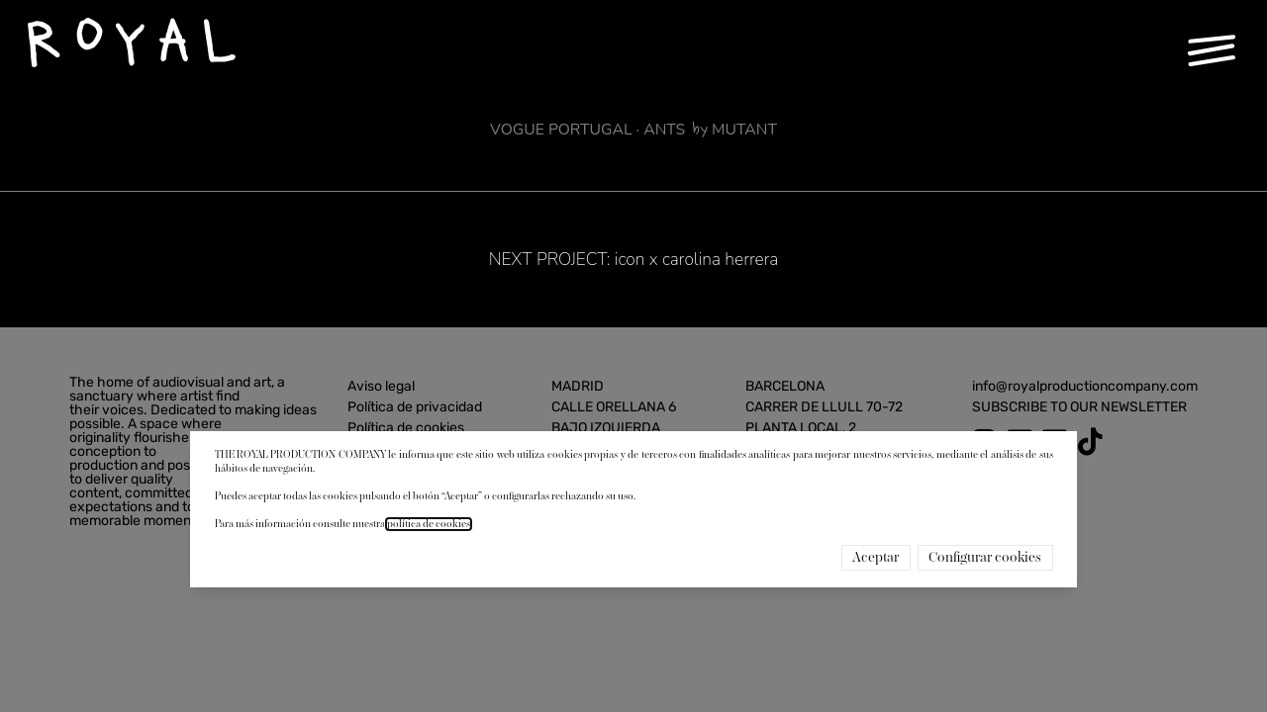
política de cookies (428, 524)
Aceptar (875, 558)
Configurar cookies (984, 558)
